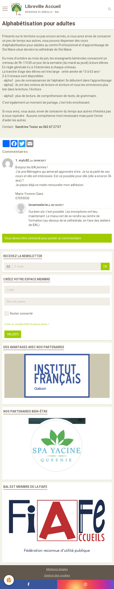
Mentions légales (57, 569)
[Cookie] (9, 580)
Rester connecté (18, 313)
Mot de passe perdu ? (37, 324)
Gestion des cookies (57, 575)
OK (105, 266)
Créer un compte (13, 324)
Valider (13, 334)
